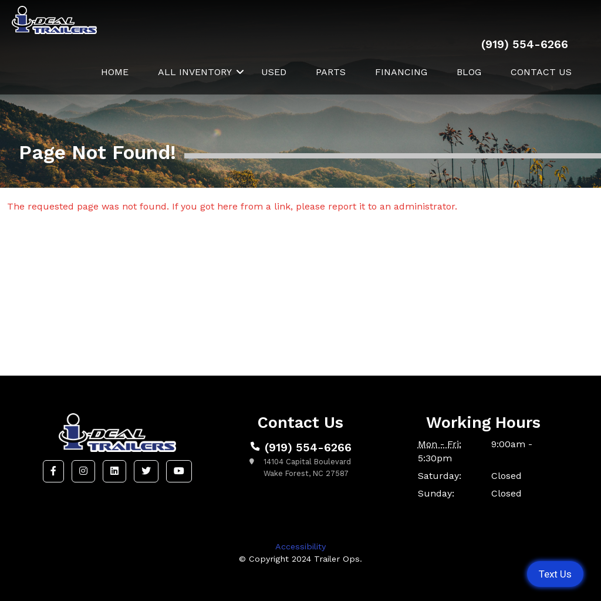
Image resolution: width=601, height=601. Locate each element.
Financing (401, 71)
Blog (469, 71)
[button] (53, 471)
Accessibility (300, 546)
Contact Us (541, 71)
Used (273, 71)
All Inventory (195, 71)
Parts (331, 71)
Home (115, 71)
